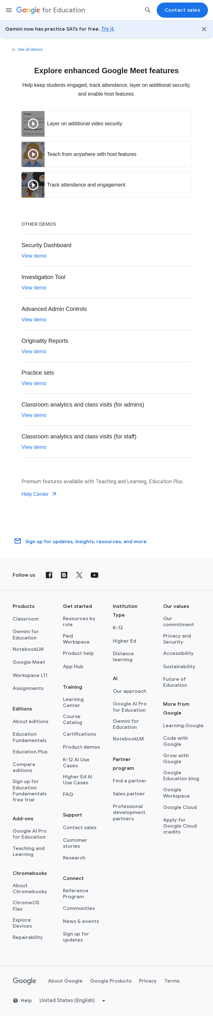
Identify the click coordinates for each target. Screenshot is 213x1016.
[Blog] (64, 575)
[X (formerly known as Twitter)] (79, 575)
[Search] (148, 10)
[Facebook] (49, 575)
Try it (107, 29)
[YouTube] (94, 575)
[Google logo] (25, 981)
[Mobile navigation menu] (9, 10)
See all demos (28, 49)
